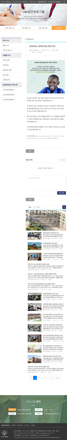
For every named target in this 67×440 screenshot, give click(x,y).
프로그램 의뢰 (43, 28)
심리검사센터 (16, 2)
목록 (30, 151)
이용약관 (13, 425)
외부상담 (6, 75)
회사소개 (27, 425)
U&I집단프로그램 (33, 11)
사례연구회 (6, 80)
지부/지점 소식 (7, 50)
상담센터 (25, 2)
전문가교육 (32, 2)
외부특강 (6, 65)
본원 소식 (6, 45)
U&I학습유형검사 (8, 90)
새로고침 (63, 160)
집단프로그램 (42, 2)
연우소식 (30, 39)
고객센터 (33, 425)
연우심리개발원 (5, 2)
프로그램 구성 (26, 28)
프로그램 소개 (9, 28)
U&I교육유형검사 (8, 99)
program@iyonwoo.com (47, 433)
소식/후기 (59, 28)
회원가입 (59, 2)
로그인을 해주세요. (33, 178)
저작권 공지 (20, 425)
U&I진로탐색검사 (8, 94)
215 (57, 378)
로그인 (52, 2)
